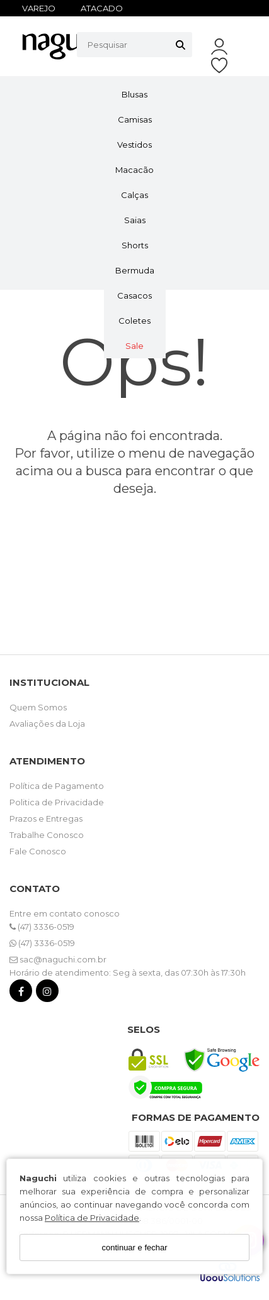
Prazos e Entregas (46, 818)
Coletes (134, 321)
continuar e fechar (134, 1247)
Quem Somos (38, 707)
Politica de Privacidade (56, 802)
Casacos (134, 295)
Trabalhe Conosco (46, 835)
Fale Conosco (37, 851)
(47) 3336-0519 (41, 927)
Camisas (135, 119)
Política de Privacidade (92, 1218)
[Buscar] (180, 44)
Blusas (134, 94)
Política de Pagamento (56, 786)
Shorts (135, 245)
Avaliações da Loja (47, 724)
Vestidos (134, 145)
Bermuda (134, 270)
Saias (135, 220)
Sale (134, 346)
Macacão (134, 170)
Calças (134, 195)
